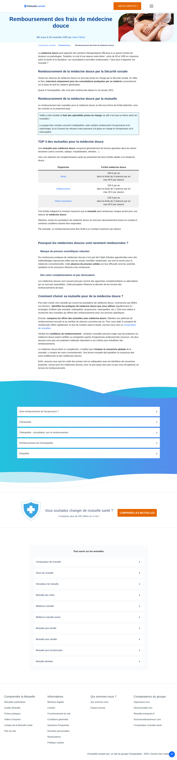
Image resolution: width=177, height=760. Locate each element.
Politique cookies (55, 742)
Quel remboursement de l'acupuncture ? (39, 411)
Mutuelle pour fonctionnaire (88, 650)
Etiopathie (24, 453)
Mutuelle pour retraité (88, 639)
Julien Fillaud (78, 37)
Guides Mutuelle (12, 708)
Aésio (63, 176)
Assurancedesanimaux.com (147, 719)
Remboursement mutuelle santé (72, 45)
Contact (51, 708)
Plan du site (10, 731)
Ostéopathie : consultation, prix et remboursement (43, 432)
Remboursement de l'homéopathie (36, 443)
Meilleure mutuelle (88, 606)
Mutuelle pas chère (88, 595)
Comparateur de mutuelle (88, 562)
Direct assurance (63, 201)
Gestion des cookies (160, 754)
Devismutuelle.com (143, 708)
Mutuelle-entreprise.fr (144, 713)
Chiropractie (25, 422)
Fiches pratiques (12, 713)
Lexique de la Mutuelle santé (18, 725)
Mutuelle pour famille (88, 628)
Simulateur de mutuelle (88, 584)
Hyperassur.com (142, 702)
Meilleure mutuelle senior (88, 617)
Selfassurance (63, 189)
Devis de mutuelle (88, 573)
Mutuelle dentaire (88, 661)
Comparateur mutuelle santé (148, 725)
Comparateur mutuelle (47, 45)
